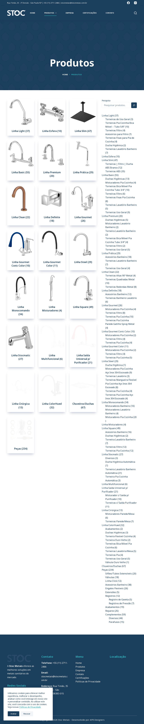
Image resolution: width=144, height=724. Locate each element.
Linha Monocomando (21, 310)
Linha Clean (21, 217)
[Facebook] (128, 2)
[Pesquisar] (135, 13)
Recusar (26, 713)
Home (32, 13)
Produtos (51, 13)
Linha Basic (21, 172)
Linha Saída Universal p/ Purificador (83, 359)
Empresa (70, 13)
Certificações (89, 13)
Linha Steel (83, 262)
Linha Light (21, 131)
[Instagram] (135, 2)
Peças (20, 448)
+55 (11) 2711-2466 (51, 3)
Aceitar (13, 713)
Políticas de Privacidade (30, 707)
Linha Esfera (52, 131)
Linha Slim (83, 131)
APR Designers (97, 719)
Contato (110, 13)
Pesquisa (106, 100)
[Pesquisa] (134, 105)
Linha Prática (83, 172)
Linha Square (83, 307)
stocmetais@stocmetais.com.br (74, 3)
